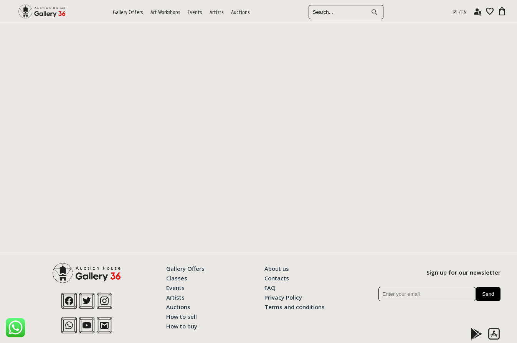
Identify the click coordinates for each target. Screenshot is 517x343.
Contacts (276, 277)
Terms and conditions (294, 306)
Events (195, 12)
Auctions (240, 12)
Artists (216, 12)
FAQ (270, 287)
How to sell (181, 316)
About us (276, 268)
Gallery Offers (128, 12)
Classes (176, 277)
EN (464, 12)
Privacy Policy (283, 296)
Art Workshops (165, 12)
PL (455, 12)
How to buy (181, 325)
